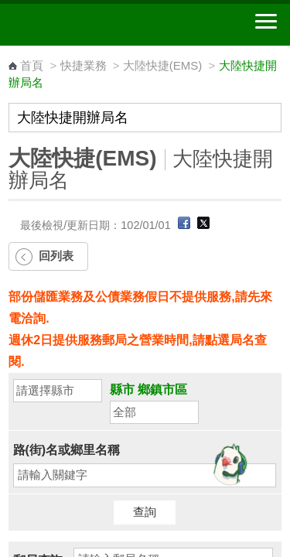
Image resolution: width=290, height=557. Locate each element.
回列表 (56, 255)
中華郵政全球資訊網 (97, 24)
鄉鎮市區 (162, 389)
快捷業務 (83, 65)
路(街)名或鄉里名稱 (67, 449)
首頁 (31, 65)
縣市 (122, 389)
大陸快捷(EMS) (163, 65)
